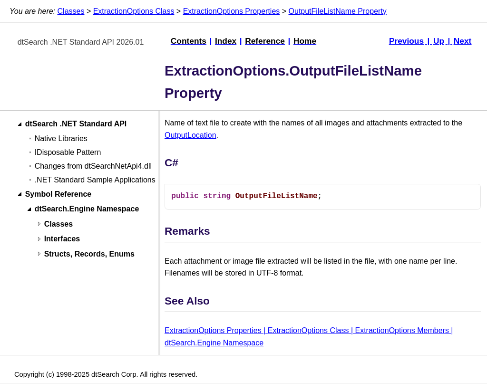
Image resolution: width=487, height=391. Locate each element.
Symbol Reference (58, 194)
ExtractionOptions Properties (231, 11)
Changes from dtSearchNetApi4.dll (93, 166)
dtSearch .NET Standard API (76, 124)
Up (438, 41)
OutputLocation (190, 135)
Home (304, 41)
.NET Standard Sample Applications (95, 180)
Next (463, 41)
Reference (265, 41)
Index (225, 41)
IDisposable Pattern (68, 152)
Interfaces (62, 239)
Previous (406, 41)
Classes (71, 11)
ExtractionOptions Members (401, 330)
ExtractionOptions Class (134, 11)
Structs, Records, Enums (89, 254)
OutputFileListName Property (338, 11)
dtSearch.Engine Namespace (87, 209)
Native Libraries (61, 138)
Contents (188, 41)
